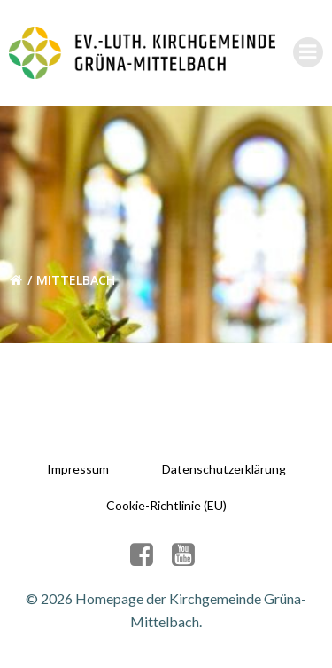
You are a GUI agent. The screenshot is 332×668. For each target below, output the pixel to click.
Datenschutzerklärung (224, 468)
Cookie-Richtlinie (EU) (166, 505)
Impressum (78, 468)
